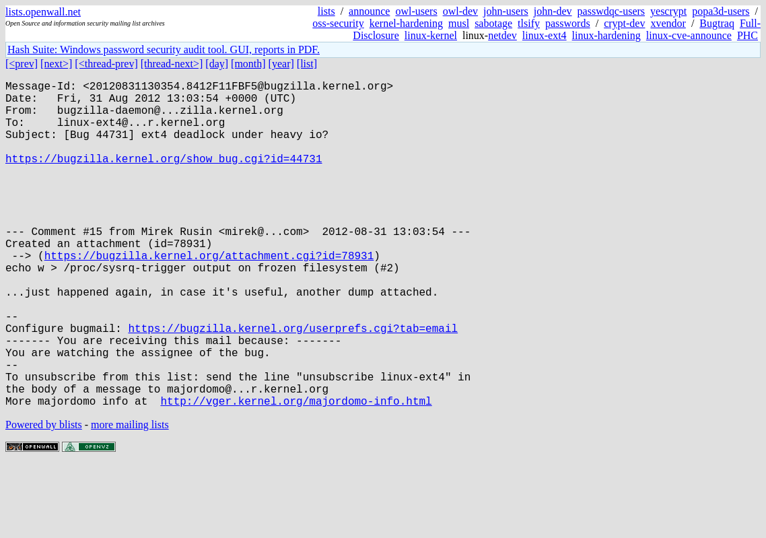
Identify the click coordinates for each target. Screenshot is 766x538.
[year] (281, 63)
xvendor (667, 23)
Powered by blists (43, 497)
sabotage (493, 23)
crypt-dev (624, 23)
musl (458, 23)
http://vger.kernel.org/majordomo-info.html (295, 473)
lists (326, 11)
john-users (505, 11)
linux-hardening (606, 35)
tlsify (529, 23)
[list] (307, 63)
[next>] (56, 63)
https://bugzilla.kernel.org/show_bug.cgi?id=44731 (163, 177)
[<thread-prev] (106, 63)
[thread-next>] (172, 63)
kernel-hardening (406, 23)
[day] (216, 63)
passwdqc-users (611, 11)
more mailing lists (130, 497)
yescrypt (668, 11)
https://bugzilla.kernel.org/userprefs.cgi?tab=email (293, 384)
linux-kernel (431, 35)
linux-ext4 (544, 35)
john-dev (553, 11)
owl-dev (460, 11)
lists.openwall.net (43, 12)
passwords (567, 23)
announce (369, 11)
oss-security (337, 23)
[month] (248, 63)
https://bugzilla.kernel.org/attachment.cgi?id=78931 (209, 295)
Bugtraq (716, 23)
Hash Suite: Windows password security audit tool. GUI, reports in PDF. (163, 49)
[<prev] (21, 63)
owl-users (416, 11)
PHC (747, 35)
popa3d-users (720, 11)
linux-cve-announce (689, 35)
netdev (502, 35)
